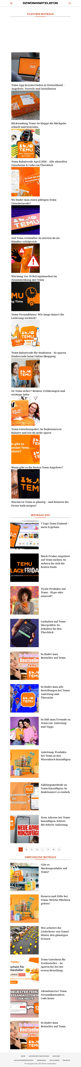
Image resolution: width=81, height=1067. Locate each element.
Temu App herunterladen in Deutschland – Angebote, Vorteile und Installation (38, 86)
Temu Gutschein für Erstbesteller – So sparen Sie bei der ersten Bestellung (53, 965)
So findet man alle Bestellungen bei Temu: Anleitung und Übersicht (55, 692)
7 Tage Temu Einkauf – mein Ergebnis (55, 525)
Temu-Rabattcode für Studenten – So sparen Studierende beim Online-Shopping (38, 354)
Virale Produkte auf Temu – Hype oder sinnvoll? (53, 592)
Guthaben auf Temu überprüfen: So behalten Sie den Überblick (53, 627)
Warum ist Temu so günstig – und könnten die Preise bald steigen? (40, 503)
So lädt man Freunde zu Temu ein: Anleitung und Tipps (55, 723)
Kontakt (56, 1056)
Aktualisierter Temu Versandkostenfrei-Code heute (54, 994)
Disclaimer (54, 1060)
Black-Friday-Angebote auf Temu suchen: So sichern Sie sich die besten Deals (55, 561)
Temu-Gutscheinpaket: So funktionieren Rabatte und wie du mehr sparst (36, 431)
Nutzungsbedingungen (23, 1060)
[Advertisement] (40, 34)
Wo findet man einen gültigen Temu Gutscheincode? (33, 201)
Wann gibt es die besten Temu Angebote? (37, 467)
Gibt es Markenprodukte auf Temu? (54, 868)
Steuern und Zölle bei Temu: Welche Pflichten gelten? (55, 900)
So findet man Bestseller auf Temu (53, 655)
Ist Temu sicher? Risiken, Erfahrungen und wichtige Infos (38, 392)
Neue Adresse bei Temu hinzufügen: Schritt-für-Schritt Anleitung (55, 821)
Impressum (41, 1060)
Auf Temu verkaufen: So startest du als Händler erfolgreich (35, 239)
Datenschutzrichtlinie (39, 1056)
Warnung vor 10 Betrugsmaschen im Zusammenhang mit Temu (34, 278)
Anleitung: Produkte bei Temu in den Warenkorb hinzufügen (55, 755)
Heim (23, 1056)
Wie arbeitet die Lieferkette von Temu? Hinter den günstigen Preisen (55, 933)
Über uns (66, 1060)
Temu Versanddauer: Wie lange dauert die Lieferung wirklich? (37, 316)
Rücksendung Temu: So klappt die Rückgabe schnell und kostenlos (38, 125)
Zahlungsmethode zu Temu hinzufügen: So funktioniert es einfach (55, 788)
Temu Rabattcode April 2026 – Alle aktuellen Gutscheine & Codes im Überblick (39, 163)
